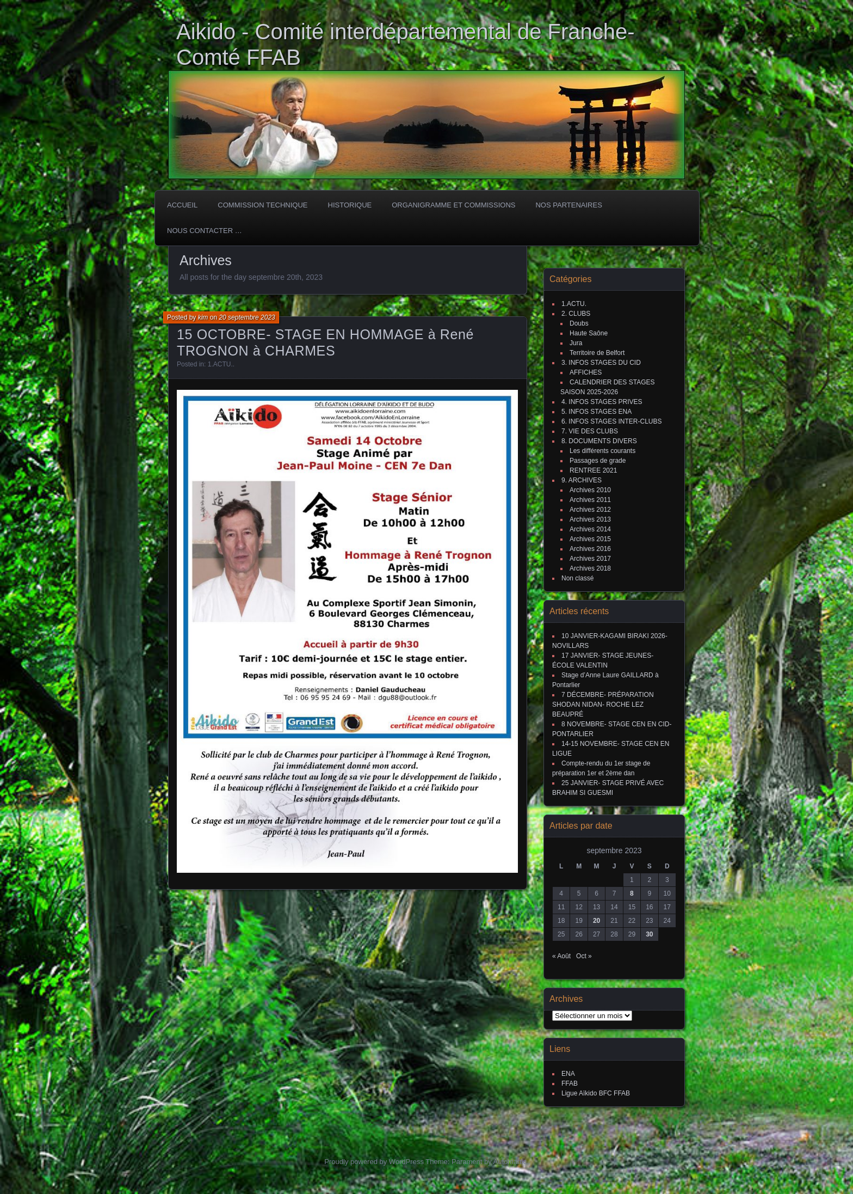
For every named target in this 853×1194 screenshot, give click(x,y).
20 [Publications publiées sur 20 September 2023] (596, 920)
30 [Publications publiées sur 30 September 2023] (649, 934)
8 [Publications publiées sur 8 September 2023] (632, 893)
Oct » (584, 956)
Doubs (579, 323)
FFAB (569, 1083)
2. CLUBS (575, 313)
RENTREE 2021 (593, 470)
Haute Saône (589, 333)
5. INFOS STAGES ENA (596, 411)
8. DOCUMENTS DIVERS (599, 441)
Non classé (577, 578)
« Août (561, 956)
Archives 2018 (590, 568)
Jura (576, 343)
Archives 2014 (590, 529)
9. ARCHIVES (581, 480)
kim (203, 317)
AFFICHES (586, 372)
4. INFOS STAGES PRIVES (601, 402)
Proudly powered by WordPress (374, 1162)
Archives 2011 (590, 500)
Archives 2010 (590, 490)
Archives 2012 (590, 509)
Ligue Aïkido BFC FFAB (595, 1093)
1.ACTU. (220, 364)
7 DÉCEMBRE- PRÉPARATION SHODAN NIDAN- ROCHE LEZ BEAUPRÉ (603, 704)
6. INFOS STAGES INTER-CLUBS (611, 421)
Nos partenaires (568, 205)
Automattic (510, 1162)
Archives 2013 (590, 519)
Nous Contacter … (204, 230)
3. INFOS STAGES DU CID (601, 362)
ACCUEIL (182, 205)
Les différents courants (602, 451)
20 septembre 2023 (247, 317)
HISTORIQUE (350, 205)
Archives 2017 (590, 558)
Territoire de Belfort (597, 353)
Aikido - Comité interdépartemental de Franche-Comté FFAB (405, 44)
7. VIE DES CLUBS (589, 431)
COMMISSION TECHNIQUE (262, 205)
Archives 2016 (590, 549)
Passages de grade (598, 460)
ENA (568, 1073)
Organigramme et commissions (453, 205)
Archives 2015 (590, 539)
